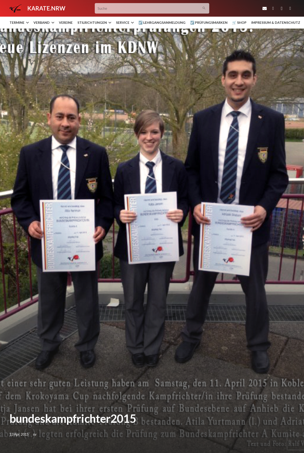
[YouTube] (290, 8)
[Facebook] (273, 8)
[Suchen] (204, 8)
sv (34, 434)
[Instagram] (281, 8)
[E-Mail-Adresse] (264, 8)
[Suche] (152, 8)
